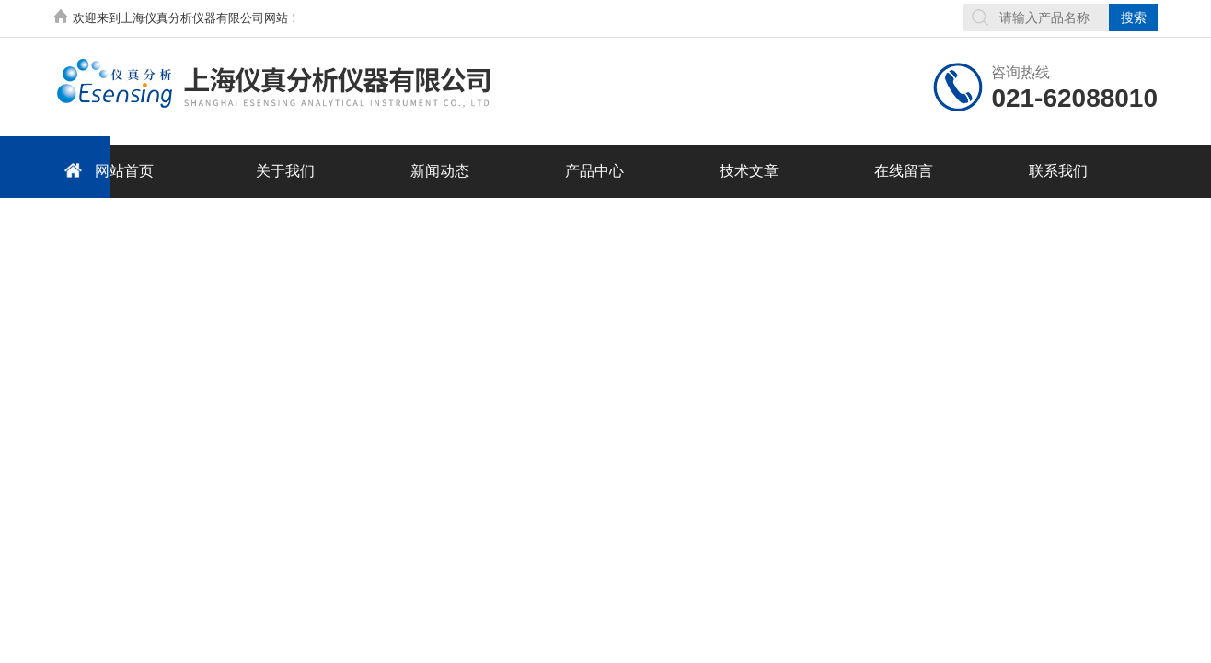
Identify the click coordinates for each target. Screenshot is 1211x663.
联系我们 (1058, 171)
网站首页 (106, 170)
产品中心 (594, 171)
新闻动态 (439, 171)
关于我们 (285, 171)
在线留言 (903, 171)
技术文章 (749, 171)
